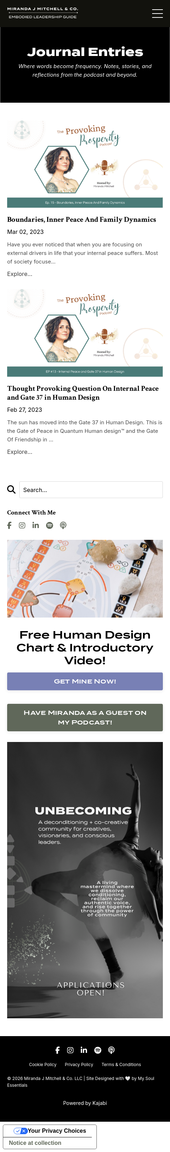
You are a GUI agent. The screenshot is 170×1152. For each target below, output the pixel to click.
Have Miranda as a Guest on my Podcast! (85, 717)
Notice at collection (35, 1143)
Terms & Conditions (121, 1064)
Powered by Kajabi (85, 1103)
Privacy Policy (79, 1064)
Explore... (19, 273)
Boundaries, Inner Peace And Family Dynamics (81, 219)
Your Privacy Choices (57, 1131)
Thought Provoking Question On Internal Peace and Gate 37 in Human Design (83, 393)
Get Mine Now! (85, 681)
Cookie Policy (42, 1064)
